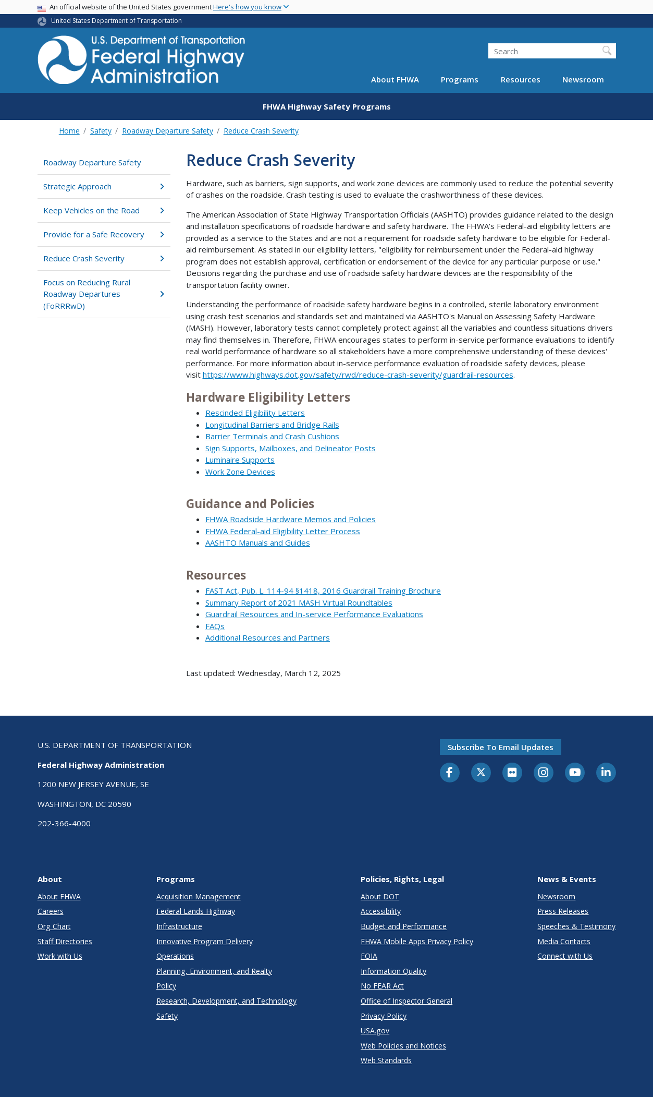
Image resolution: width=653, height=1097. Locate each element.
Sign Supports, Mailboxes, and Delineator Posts (290, 448)
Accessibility (381, 911)
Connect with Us (565, 956)
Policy (166, 986)
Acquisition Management (198, 896)
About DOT (380, 896)
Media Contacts (563, 941)
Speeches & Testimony (576, 926)
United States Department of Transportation (116, 20)
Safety (101, 131)
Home (69, 131)
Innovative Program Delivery (204, 941)
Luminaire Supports (240, 459)
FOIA (369, 956)
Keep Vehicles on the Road (104, 210)
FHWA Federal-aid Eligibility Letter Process (282, 531)
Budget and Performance (404, 926)
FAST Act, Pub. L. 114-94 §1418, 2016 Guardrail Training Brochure (323, 590)
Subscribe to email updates (500, 747)
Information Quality (393, 971)
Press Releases (562, 911)
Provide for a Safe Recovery (104, 234)
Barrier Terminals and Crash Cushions (272, 436)
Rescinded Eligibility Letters (255, 412)
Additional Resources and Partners (267, 637)
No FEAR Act (382, 986)
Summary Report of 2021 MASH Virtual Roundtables (298, 602)
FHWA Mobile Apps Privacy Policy (417, 941)
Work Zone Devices (240, 471)
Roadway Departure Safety (167, 131)
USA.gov (375, 1030)
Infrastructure (179, 926)
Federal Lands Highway (195, 911)
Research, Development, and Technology (226, 1001)
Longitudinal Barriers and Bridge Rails (272, 424)
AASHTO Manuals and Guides (257, 542)
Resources (520, 79)
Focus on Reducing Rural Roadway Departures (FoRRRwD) (104, 294)
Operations (175, 956)
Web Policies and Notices (403, 1046)
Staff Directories (65, 941)
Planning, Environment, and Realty (214, 971)
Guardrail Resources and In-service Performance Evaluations (314, 614)
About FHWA (395, 79)
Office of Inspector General (406, 1001)
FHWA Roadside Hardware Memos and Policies (290, 519)
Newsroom (583, 79)
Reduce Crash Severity (261, 131)
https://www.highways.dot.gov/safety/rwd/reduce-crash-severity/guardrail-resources (358, 374)
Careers (51, 911)
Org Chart (54, 926)
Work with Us (60, 956)
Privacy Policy (383, 1016)
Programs (459, 79)
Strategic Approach (104, 186)
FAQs (215, 626)
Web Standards (386, 1060)
